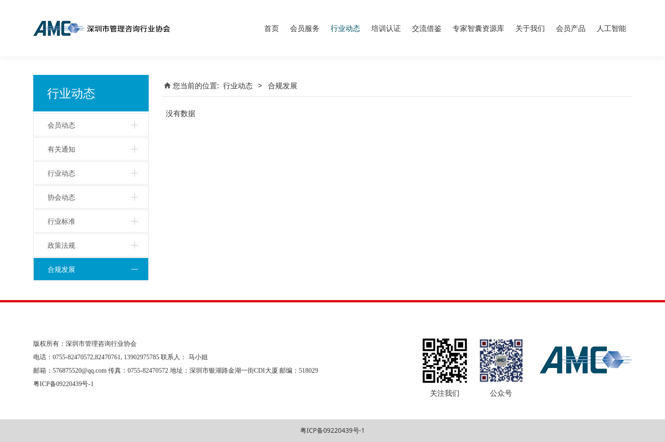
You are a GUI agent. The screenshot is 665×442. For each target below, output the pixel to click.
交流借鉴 (426, 28)
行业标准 (61, 221)
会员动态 (61, 124)
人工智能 (611, 28)
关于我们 (530, 28)
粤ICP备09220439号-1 (332, 430)
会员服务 (305, 28)
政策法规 (61, 245)
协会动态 (61, 197)
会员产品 (571, 28)
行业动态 (345, 28)
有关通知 (61, 148)
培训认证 (386, 28)
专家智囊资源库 (478, 28)
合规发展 (61, 269)
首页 (271, 28)
